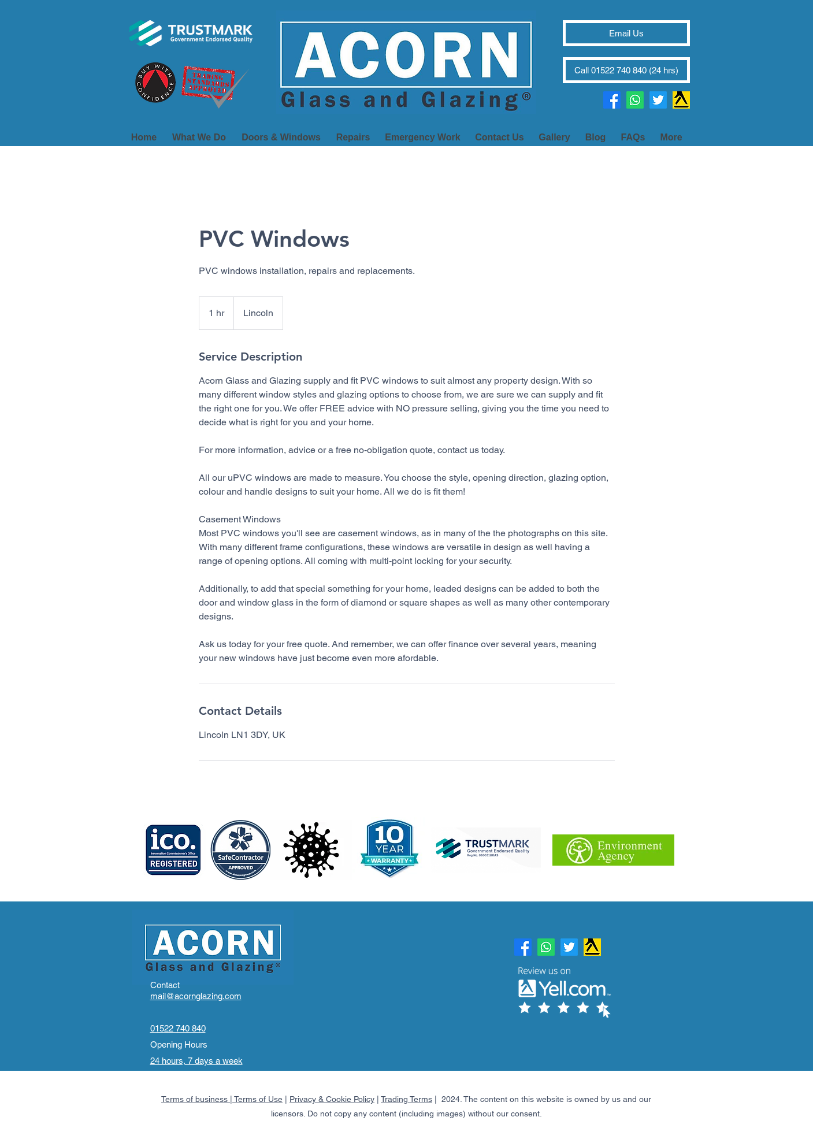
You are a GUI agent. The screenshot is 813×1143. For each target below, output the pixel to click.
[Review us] (681, 100)
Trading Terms (406, 1099)
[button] (671, 132)
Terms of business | (197, 1099)
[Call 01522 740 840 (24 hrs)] (626, 70)
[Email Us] (626, 33)
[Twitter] (658, 100)
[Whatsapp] (635, 100)
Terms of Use (258, 1099)
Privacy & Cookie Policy (331, 1099)
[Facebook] (612, 100)
